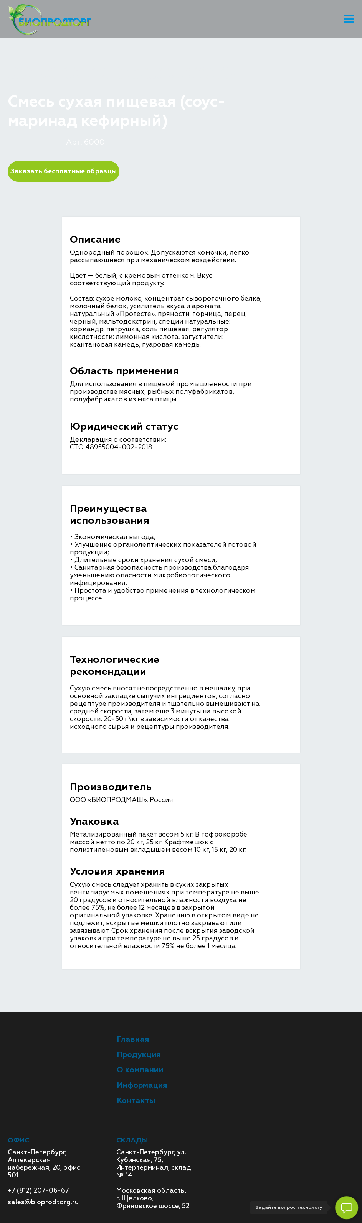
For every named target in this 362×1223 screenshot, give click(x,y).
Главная (21, 69)
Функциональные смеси (129, 69)
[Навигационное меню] (349, 19)
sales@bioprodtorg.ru (43, 1202)
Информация (142, 1085)
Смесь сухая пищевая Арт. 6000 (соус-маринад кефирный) (138, 76)
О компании (140, 1070)
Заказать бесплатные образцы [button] (63, 171)
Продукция (61, 69)
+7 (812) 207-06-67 (38, 1191)
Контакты (136, 1100)
